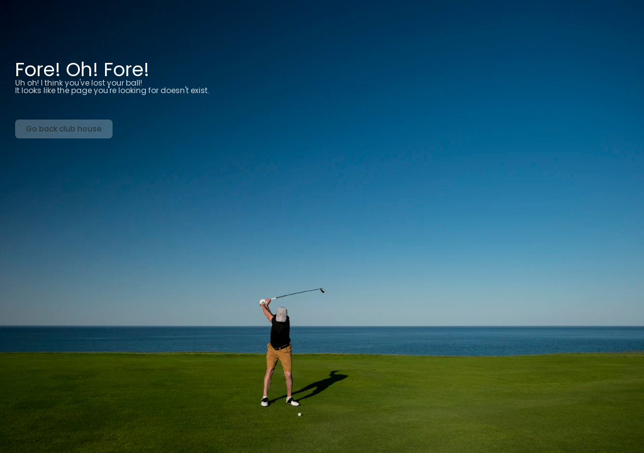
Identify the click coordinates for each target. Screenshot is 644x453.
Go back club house (64, 128)
